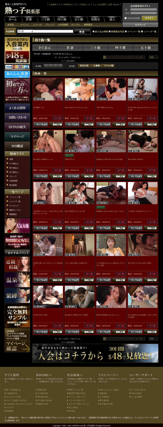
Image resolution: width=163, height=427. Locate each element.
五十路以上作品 (106, 404)
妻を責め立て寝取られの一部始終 (76, 315)
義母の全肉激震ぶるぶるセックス (107, 315)
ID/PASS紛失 (136, 393)
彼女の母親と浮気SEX (135, 159)
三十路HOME (42, 393)
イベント (24, 25)
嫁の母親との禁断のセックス (43, 159)
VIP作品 (72, 411)
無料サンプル (14, 210)
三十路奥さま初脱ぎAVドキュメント (140, 211)
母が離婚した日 (38, 107)
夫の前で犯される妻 (40, 315)
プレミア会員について (83, 4)
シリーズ (37, 25)
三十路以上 (14, 163)
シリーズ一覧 (149, 31)
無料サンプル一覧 (76, 390)
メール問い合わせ (138, 390)
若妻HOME (41, 390)
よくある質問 (100, 4)
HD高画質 (63, 25)
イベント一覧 (133, 31)
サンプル (75, 25)
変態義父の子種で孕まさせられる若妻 (109, 159)
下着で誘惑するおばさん (104, 107)
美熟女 (96, 19)
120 (60, 65)
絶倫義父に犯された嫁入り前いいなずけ (110, 211)
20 (46, 65)
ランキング (14, 206)
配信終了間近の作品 (77, 393)
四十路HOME (42, 397)
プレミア (50, 25)
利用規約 (10, 411)
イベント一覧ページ (77, 397)
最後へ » (153, 57)
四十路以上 (14, 168)
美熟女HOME (42, 404)
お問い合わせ (113, 4)
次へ (142, 57)
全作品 (10, 25)
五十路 (79, 19)
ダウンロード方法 (13, 397)
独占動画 (13, 185)
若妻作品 (103, 393)
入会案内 (52, 4)
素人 (112, 19)
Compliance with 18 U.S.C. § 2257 (19, 404)
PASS (127, 13)
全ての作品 (73, 407)
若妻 (29, 19)
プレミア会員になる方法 (16, 400)
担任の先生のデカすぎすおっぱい (76, 107)
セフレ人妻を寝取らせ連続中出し (76, 263)
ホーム (14, 19)
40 (51, 65)
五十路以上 (14, 172)
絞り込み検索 (101, 31)
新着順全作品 (117, 31)
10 (137, 57)
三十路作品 (104, 397)
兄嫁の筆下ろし (70, 159)
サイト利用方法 (65, 4)
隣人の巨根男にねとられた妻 (75, 211)
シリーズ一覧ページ (77, 400)
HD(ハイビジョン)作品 (109, 390)
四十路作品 (104, 400)
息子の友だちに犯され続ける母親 (139, 263)
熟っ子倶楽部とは (13, 390)
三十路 (46, 19)
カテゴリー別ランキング (79, 404)
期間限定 (88, 25)
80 (55, 65)
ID (126, 9)
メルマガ (10, 407)
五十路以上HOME (44, 400)
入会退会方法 (11, 393)
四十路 (62, 19)
